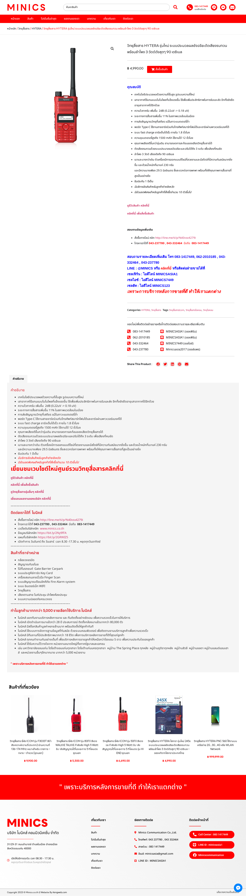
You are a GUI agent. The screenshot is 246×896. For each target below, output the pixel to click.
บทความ (91, 19)
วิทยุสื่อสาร (24, 29)
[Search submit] (175, 7)
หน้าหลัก (11, 29)
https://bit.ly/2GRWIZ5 (53, 537)
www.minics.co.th (52, 528)
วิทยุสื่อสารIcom (176, 310)
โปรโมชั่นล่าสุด (48, 19)
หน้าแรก (15, 19)
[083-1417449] (190, 7)
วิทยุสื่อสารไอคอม (194, 310)
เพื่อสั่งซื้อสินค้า (145, 214)
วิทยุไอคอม (208, 310)
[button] (112, 48)
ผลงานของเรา (71, 19)
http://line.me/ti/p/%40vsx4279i (175, 238)
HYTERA (36, 29)
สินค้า (30, 19)
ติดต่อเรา (128, 19)
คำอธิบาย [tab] (18, 379)
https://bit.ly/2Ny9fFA (51, 533)
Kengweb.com (60, 892)
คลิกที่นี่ (131, 214)
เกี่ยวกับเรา (109, 19)
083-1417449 (201, 6)
